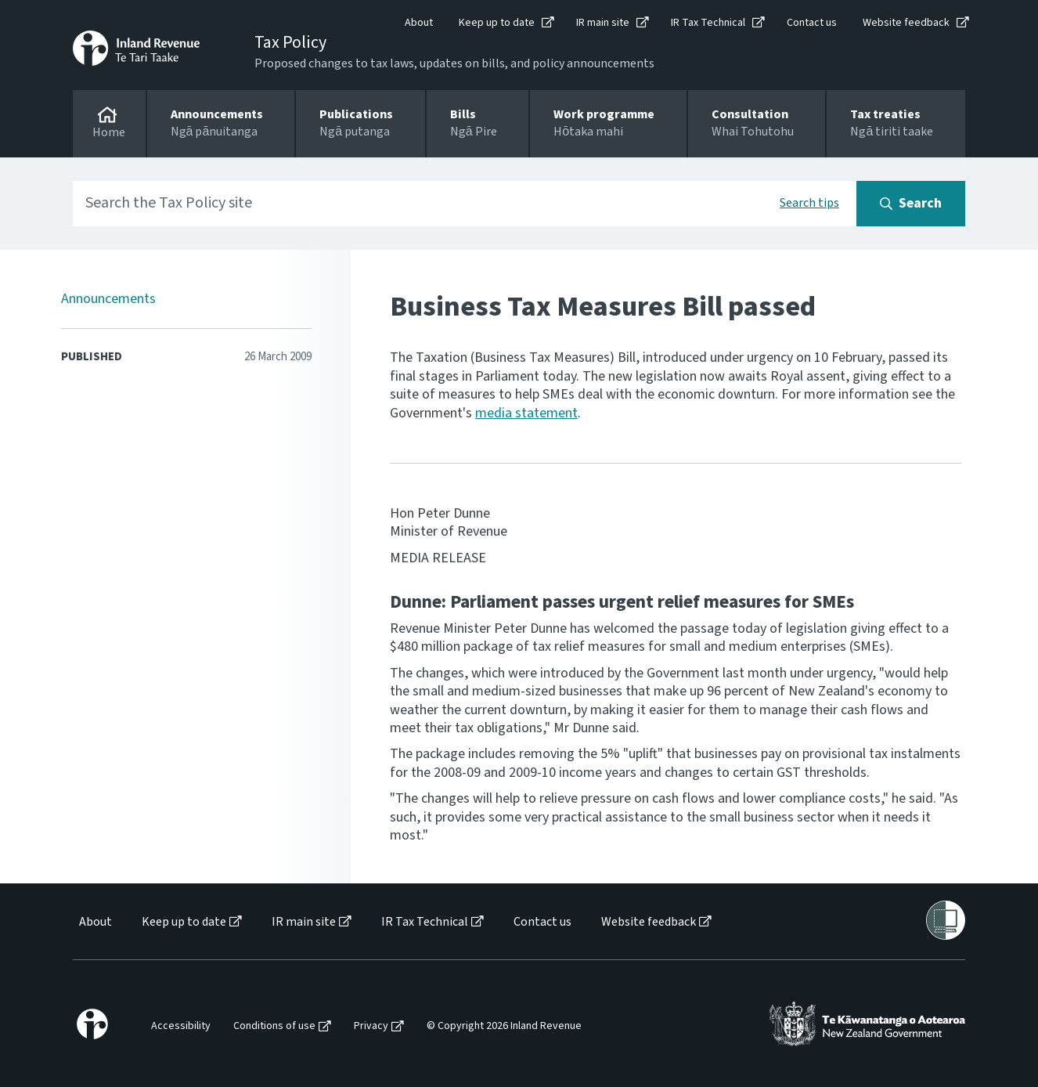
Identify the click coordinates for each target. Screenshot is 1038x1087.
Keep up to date (497, 23)
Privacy (371, 1026)
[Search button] (910, 203)
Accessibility (181, 1026)
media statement (526, 413)
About (419, 23)
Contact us (812, 23)
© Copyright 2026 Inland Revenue (504, 1026)
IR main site (602, 23)
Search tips (809, 202)
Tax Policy (290, 42)
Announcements (108, 299)
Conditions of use (274, 1026)
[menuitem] (94, 922)
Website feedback (906, 23)
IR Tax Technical (708, 23)
